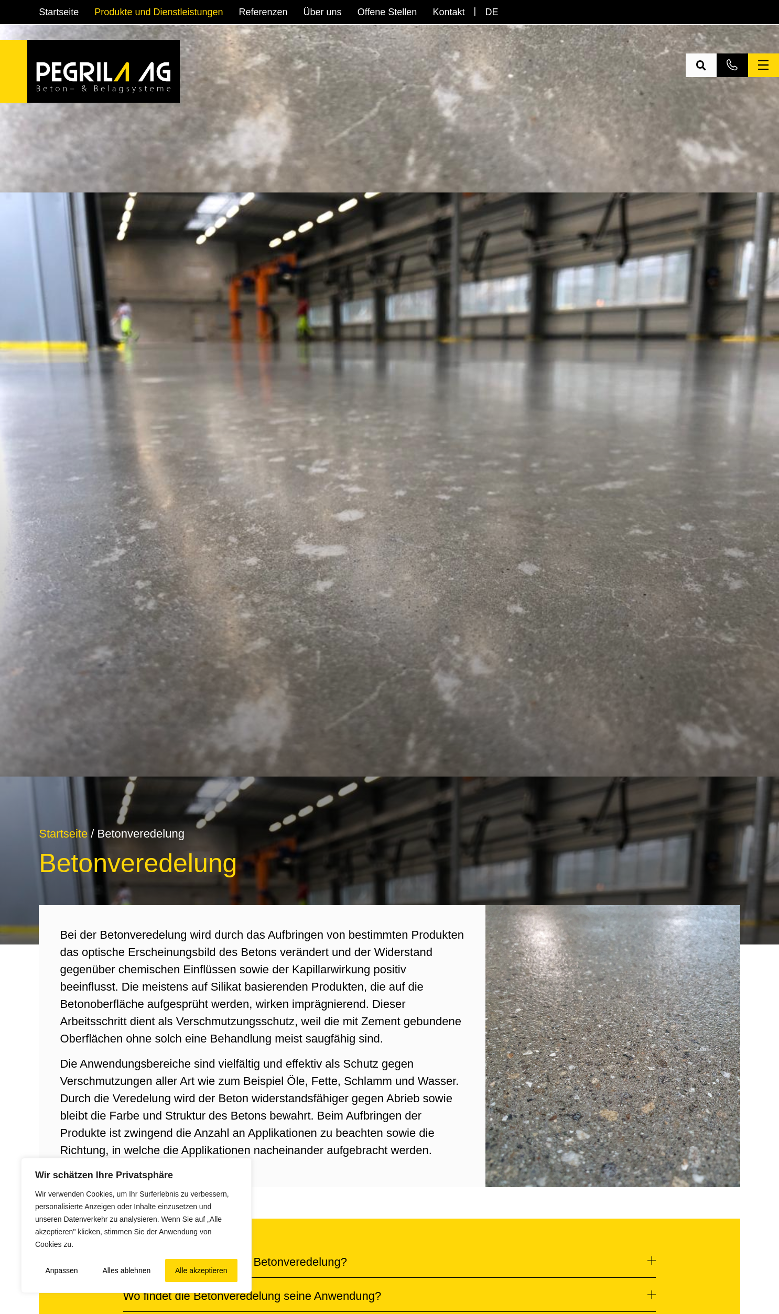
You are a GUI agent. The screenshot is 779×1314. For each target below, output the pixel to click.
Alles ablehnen (126, 1270)
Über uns (323, 12)
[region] (136, 1225)
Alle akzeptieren (201, 1270)
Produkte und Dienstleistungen (158, 12)
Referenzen (263, 12)
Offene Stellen (387, 12)
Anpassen (61, 1270)
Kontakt (448, 12)
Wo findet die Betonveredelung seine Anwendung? (252, 1295)
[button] (701, 65)
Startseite (59, 12)
